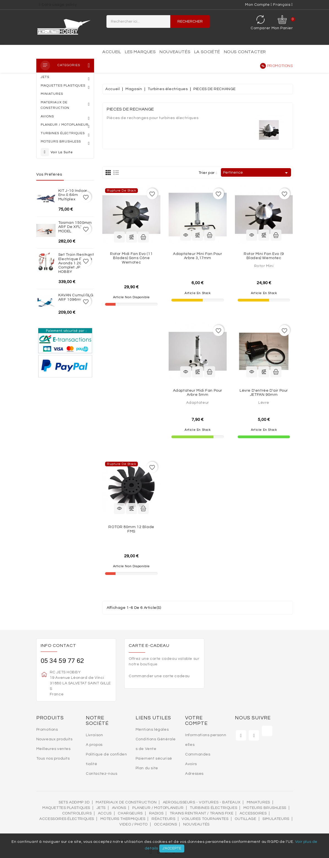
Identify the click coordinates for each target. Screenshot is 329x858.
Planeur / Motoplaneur (158, 808)
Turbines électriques (213, 808)
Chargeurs (130, 813)
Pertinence (256, 173)
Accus (105, 813)
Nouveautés (175, 52)
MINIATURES (258, 802)
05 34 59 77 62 (62, 660)
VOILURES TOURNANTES (205, 819)
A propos (94, 745)
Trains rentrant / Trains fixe (201, 813)
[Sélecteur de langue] (283, 4)
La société (207, 52)
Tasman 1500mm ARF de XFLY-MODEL (75, 227)
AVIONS (119, 808)
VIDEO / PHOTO (133, 824)
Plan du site (147, 768)
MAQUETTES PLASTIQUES (66, 808)
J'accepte (171, 848)
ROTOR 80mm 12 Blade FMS (131, 529)
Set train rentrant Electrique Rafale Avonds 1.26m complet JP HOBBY (76, 263)
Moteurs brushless (264, 808)
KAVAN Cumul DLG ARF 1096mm (76, 297)
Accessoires (253, 813)
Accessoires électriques (66, 819)
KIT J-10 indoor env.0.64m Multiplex (72, 195)
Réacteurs (163, 819)
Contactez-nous (101, 774)
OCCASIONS (165, 824)
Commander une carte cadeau (159, 676)
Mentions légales (152, 729)
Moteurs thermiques (123, 819)
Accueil (111, 52)
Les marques (140, 52)
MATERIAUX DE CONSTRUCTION (126, 802)
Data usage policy (59, 5)
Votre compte (196, 720)
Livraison (94, 735)
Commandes (197, 754)
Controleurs (77, 813)
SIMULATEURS (275, 819)
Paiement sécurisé (154, 758)
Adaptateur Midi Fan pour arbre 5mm (197, 393)
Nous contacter (245, 52)
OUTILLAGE (245, 819)
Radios (156, 813)
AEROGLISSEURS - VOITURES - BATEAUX (201, 802)
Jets (101, 808)
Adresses (194, 774)
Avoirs (191, 764)
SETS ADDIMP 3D (74, 802)
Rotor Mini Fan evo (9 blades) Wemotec (264, 256)
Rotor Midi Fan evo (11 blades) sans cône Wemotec (131, 258)
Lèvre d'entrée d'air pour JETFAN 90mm (264, 393)
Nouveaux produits (54, 739)
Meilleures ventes (53, 749)
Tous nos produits (53, 758)
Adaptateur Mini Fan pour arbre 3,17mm (197, 256)
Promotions (280, 66)
